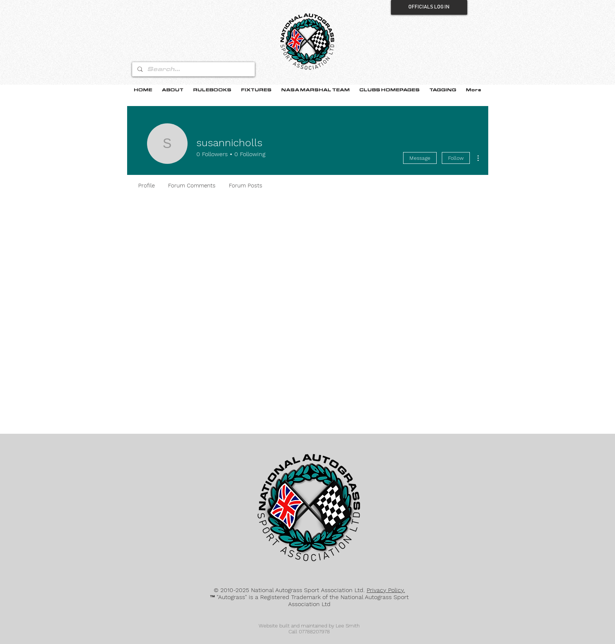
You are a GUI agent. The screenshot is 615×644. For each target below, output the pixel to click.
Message (419, 158)
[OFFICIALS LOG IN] (429, 7)
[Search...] (193, 69)
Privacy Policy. (386, 590)
